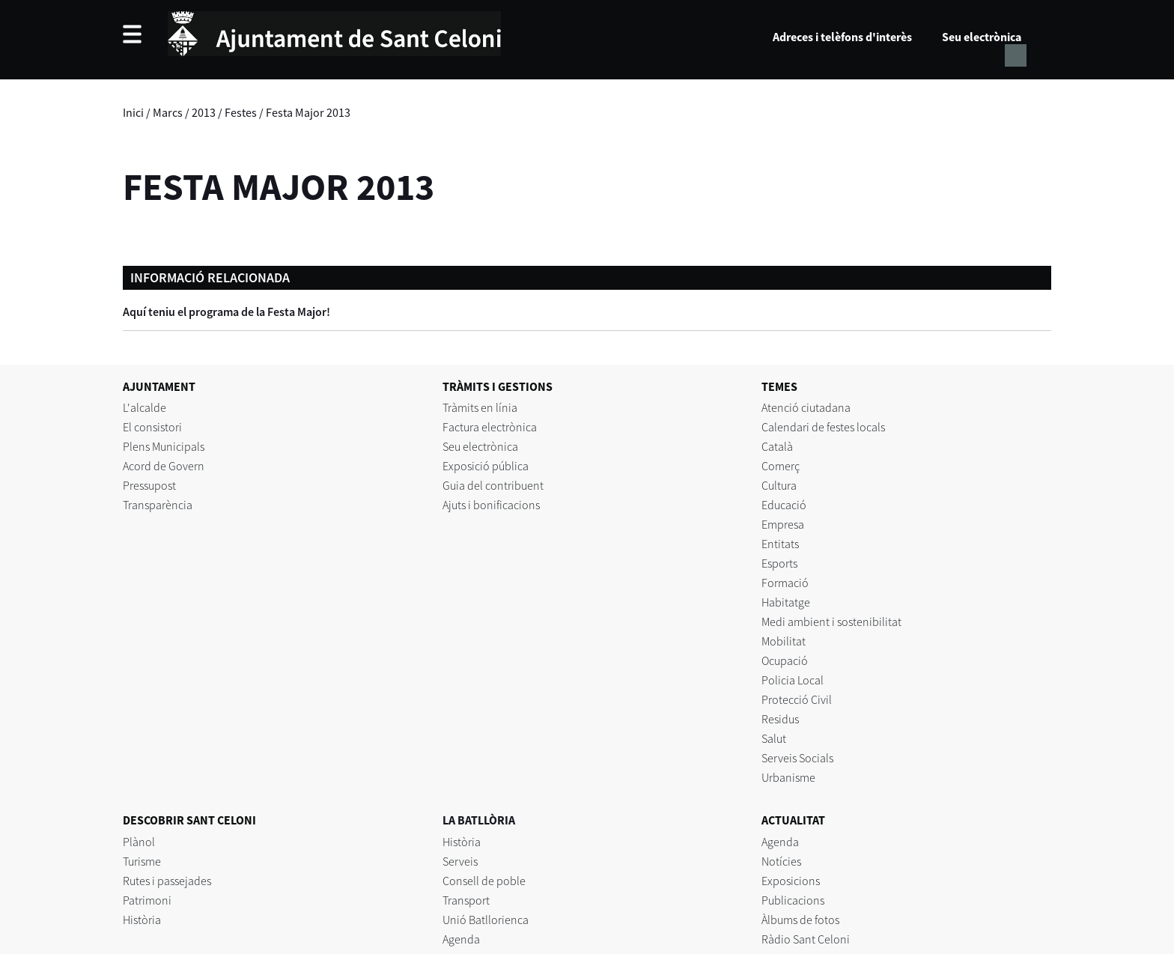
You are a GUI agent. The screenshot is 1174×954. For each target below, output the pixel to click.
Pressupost (149, 485)
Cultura (779, 485)
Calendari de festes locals (823, 426)
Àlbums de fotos (800, 919)
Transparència (157, 504)
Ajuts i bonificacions (491, 504)
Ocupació (784, 660)
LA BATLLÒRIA (478, 819)
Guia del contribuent (493, 485)
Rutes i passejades (167, 880)
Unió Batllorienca (485, 919)
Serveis (460, 861)
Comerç (780, 465)
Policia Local (792, 679)
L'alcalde (144, 407)
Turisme (142, 861)
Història (142, 919)
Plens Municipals (163, 446)
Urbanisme (788, 777)
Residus (780, 718)
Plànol (139, 841)
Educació (783, 504)
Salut (773, 738)
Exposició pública (485, 465)
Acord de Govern (163, 465)
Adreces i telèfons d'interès (842, 36)
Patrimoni (147, 900)
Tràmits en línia (479, 407)
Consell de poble (484, 880)
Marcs (168, 112)
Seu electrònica (981, 36)
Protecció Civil (796, 699)
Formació (785, 582)
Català (777, 446)
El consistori (152, 426)
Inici (133, 112)
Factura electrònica (489, 426)
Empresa (782, 524)
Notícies (781, 861)
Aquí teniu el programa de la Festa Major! (226, 311)
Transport (466, 900)
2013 (204, 112)
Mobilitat (783, 641)
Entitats (780, 543)
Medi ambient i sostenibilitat (831, 621)
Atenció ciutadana (806, 407)
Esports (779, 563)
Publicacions (792, 900)
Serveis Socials (797, 757)
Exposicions (790, 880)
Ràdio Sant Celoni (805, 939)
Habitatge (785, 602)
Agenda (461, 939)
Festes (241, 112)
